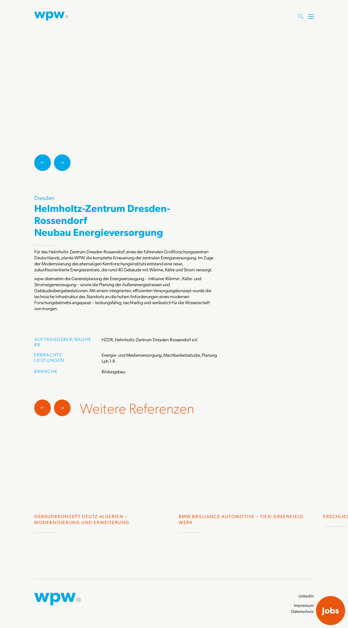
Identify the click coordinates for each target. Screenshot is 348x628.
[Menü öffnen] (311, 22)
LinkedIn (306, 596)
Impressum (304, 605)
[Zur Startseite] (51, 15)
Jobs (330, 610)
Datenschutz (302, 611)
